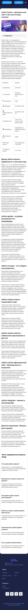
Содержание (8, 35)
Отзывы (16, 572)
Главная (4, 572)
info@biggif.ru (6, 588)
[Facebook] (12, 594)
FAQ (15, 575)
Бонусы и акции (6, 575)
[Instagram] (21, 594)
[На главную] (1, 2)
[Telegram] (7, 594)
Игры (3, 578)
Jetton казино (19, 45)
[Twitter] (16, 594)
